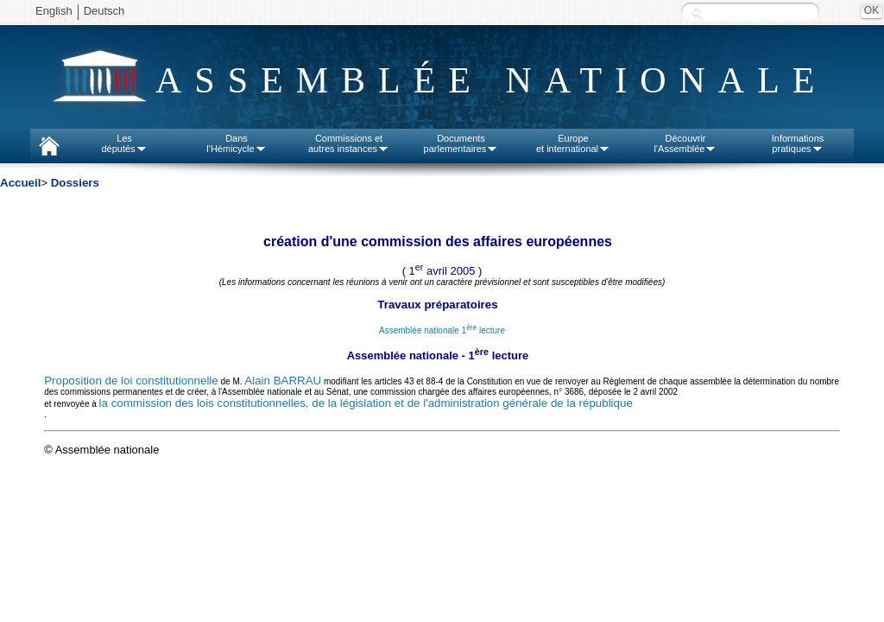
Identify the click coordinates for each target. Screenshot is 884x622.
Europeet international (573, 143)
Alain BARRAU (282, 380)
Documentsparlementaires (461, 143)
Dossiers (75, 182)
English (54, 10)
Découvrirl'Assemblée (685, 143)
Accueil (20, 182)
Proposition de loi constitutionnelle (131, 380)
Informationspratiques (798, 143)
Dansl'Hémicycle (236, 143)
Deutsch (104, 10)
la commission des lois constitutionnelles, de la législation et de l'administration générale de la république (366, 403)
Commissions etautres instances (348, 143)
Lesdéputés (124, 143)
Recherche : (697, 12)
